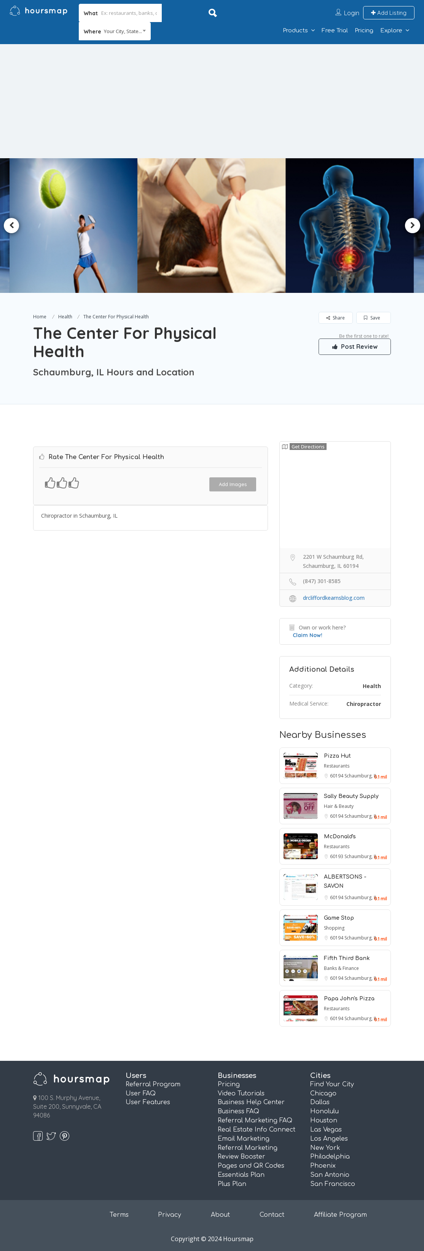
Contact (272, 1214)
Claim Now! (307, 635)
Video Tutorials (241, 1093)
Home (39, 316)
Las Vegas (326, 1129)
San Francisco (332, 1184)
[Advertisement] (212, 101)
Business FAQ (238, 1111)
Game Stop (339, 918)
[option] (77, 225)
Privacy (169, 1214)
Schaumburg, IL (360, 776)
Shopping (334, 928)
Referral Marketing (247, 1147)
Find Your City (332, 1084)
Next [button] (412, 225)
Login (351, 13)
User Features (148, 1102)
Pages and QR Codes (251, 1165)
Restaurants (336, 766)
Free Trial (335, 30)
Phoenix (323, 1165)
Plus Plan (232, 1184)
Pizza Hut (337, 756)
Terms (119, 1214)
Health (65, 316)
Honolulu (324, 1111)
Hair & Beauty (339, 806)
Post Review (355, 346)
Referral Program (153, 1084)
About (220, 1214)
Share (335, 318)
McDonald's (340, 836)
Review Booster (241, 1156)
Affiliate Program (340, 1214)
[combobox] (114, 31)
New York (325, 1147)
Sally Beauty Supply (351, 796)
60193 (337, 856)
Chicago (323, 1093)
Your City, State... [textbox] (123, 31)
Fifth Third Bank (347, 958)
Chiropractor (363, 703)
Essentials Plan (241, 1175)
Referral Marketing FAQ (255, 1120)
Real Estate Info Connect (256, 1129)
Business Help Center (251, 1102)
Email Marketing (243, 1138)
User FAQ (141, 1093)
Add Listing (388, 12)
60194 (337, 776)
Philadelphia (330, 1156)
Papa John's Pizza (349, 998)
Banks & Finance (341, 968)
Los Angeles (329, 1138)
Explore (391, 30)
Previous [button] (11, 225)
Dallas (320, 1102)
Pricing (364, 30)
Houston (323, 1120)
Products (295, 30)
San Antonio (329, 1175)
